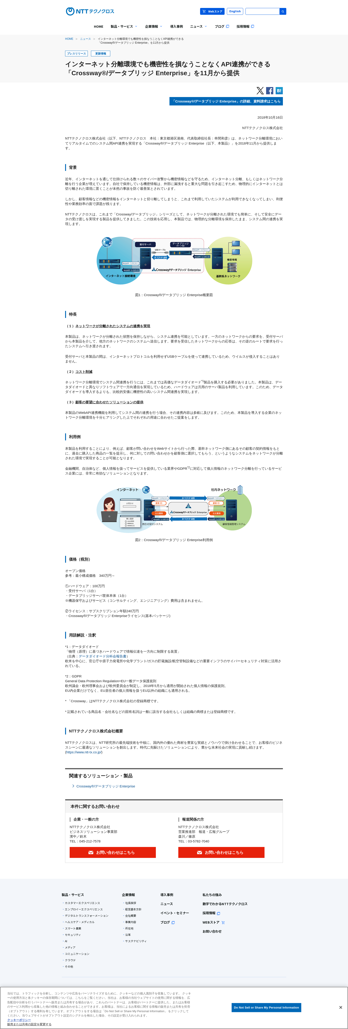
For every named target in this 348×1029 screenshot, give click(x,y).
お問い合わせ (212, 931)
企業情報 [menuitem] (152, 29)
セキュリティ (73, 934)
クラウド (70, 960)
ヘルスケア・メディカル (80, 922)
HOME (69, 38)
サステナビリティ (136, 941)
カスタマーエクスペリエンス (82, 903)
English (235, 11)
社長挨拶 (130, 903)
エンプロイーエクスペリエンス (84, 909)
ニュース (85, 38)
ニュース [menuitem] (197, 29)
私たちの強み (212, 894)
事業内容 (130, 922)
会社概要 (130, 915)
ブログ (167, 922)
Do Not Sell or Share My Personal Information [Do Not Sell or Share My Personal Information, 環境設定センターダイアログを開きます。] (266, 1007)
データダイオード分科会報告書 (102, 656)
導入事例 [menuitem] (176, 26)
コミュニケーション (77, 953)
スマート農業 (73, 928)
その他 (69, 966)
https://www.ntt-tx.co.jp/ (83, 752)
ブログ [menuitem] (222, 26)
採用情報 (211, 912)
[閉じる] (341, 1007)
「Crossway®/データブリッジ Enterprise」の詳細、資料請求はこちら (226, 101)
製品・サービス (73, 894)
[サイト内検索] (265, 11)
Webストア (212, 11)
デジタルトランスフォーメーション (86, 915)
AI (66, 941)
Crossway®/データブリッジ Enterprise (105, 786)
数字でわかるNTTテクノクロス (225, 903)
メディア (70, 947)
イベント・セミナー (174, 912)
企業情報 (128, 894)
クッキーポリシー (19, 1020)
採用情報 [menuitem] (245, 26)
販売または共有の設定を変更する (29, 1024)
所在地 (129, 928)
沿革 (128, 934)
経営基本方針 (133, 909)
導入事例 (166, 894)
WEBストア (214, 922)
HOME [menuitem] (98, 26)
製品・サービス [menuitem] (122, 29)
